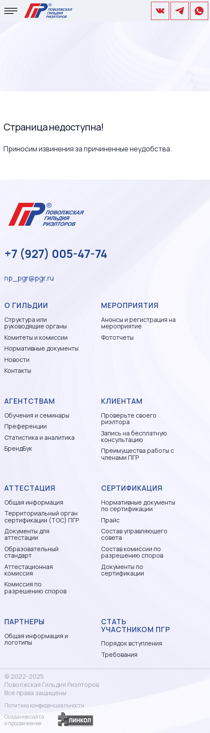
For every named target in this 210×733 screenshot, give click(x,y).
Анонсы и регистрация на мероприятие (138, 323)
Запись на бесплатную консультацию (134, 436)
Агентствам (29, 401)
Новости (17, 359)
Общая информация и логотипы (36, 639)
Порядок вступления (131, 643)
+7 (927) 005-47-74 (55, 253)
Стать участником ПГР (135, 625)
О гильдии (26, 305)
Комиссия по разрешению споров (35, 587)
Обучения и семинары (36, 415)
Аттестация (30, 488)
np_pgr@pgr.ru (29, 278)
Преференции (25, 426)
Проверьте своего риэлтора (129, 418)
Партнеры (24, 621)
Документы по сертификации (122, 570)
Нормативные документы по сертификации (138, 505)
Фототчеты (117, 337)
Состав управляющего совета (134, 534)
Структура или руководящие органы (35, 323)
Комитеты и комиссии (36, 337)
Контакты (17, 370)
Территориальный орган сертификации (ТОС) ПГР (41, 516)
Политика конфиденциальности (44, 705)
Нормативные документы (41, 348)
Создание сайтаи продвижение (24, 719)
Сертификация (132, 488)
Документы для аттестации (26, 534)
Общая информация (33, 502)
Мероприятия (130, 305)
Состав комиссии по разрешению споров (132, 552)
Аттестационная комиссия (28, 570)
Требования (119, 654)
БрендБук (18, 448)
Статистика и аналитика (39, 437)
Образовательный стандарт (31, 552)
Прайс (110, 520)
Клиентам (122, 401)
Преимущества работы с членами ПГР (137, 454)
